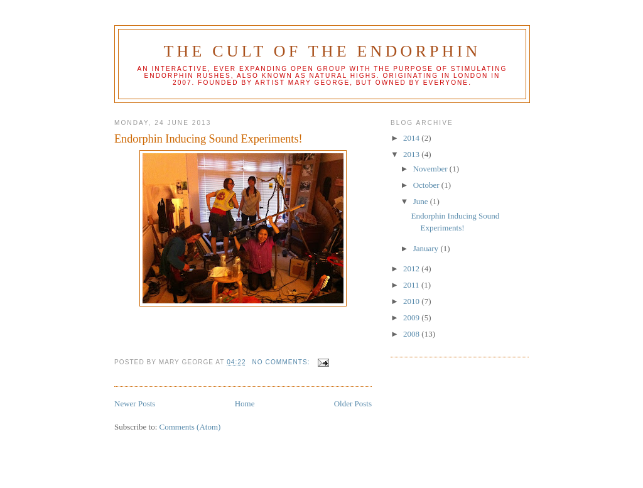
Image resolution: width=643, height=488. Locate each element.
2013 (412, 154)
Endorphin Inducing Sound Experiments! (208, 139)
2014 (412, 138)
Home (245, 403)
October (427, 185)
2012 (412, 268)
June (421, 201)
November (431, 168)
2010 (412, 301)
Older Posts (353, 403)
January (427, 248)
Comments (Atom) (190, 426)
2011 (412, 285)
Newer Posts (134, 403)
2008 (412, 334)
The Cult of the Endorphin (321, 51)
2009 (412, 317)
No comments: (282, 362)
